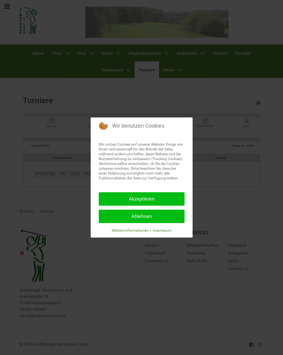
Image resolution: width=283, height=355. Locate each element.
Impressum (162, 230)
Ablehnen (141, 216)
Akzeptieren (142, 199)
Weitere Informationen (130, 230)
